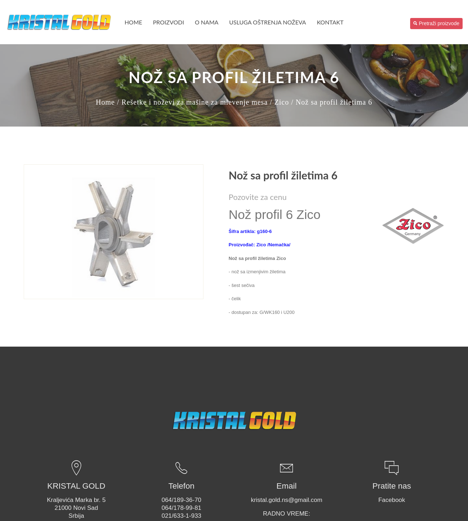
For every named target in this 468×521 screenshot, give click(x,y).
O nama (207, 22)
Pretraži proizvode (436, 23)
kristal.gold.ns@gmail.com (286, 500)
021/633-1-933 (181, 515)
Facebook (391, 500)
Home (133, 22)
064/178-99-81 (181, 507)
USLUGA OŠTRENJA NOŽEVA (267, 22)
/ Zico (279, 102)
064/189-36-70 (181, 500)
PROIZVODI (168, 22)
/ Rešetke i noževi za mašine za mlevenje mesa (192, 102)
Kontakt (330, 22)
